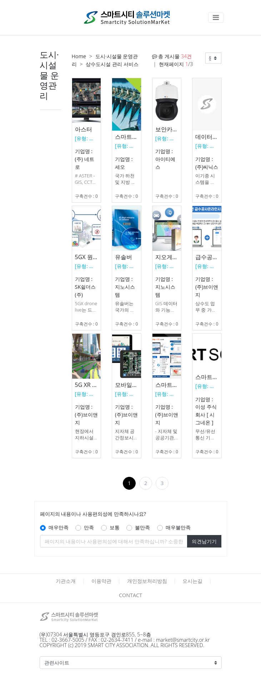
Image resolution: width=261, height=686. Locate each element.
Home (79, 56)
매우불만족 (178, 527)
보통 (115, 527)
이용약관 (101, 580)
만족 (89, 527)
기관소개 (66, 580)
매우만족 (59, 527)
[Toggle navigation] (216, 17)
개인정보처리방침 (147, 580)
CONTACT (130, 595)
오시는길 (192, 580)
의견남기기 (204, 541)
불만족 (142, 527)
